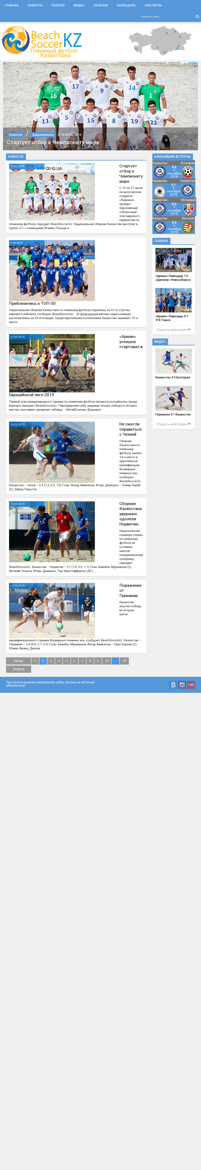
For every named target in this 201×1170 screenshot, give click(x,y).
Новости (35, 5)
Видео (79, 5)
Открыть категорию (174, 330)
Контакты (153, 5)
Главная (11, 5)
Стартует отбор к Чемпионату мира (53, 142)
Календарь (126, 5)
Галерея (58, 5)
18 (124, 661)
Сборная (100, 5)
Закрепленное (43, 135)
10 (107, 661)
